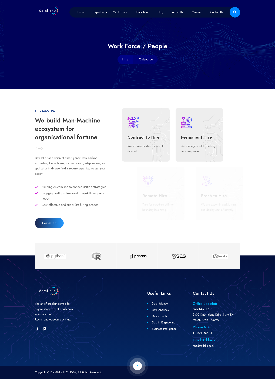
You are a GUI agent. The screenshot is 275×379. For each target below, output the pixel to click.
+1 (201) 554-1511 (203, 333)
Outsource (146, 59)
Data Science (160, 304)
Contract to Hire (143, 137)
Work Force (120, 12)
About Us (177, 12)
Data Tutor (142, 12)
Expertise (98, 12)
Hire (125, 59)
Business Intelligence (164, 329)
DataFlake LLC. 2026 (63, 372)
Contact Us (216, 12)
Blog (160, 12)
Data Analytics (160, 310)
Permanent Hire (196, 137)
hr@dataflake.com (203, 346)
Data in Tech (159, 316)
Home (81, 12)
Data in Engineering (163, 322)
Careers (196, 12)
